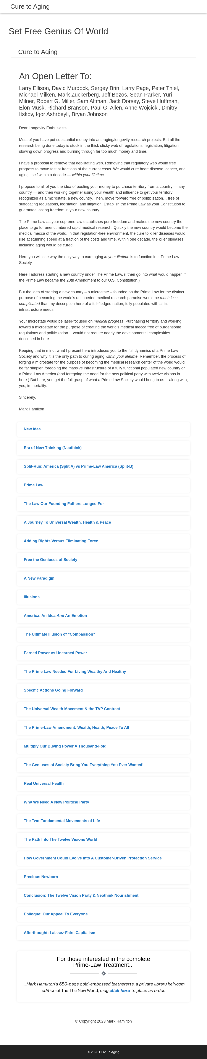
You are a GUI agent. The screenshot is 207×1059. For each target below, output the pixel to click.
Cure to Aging (30, 6)
